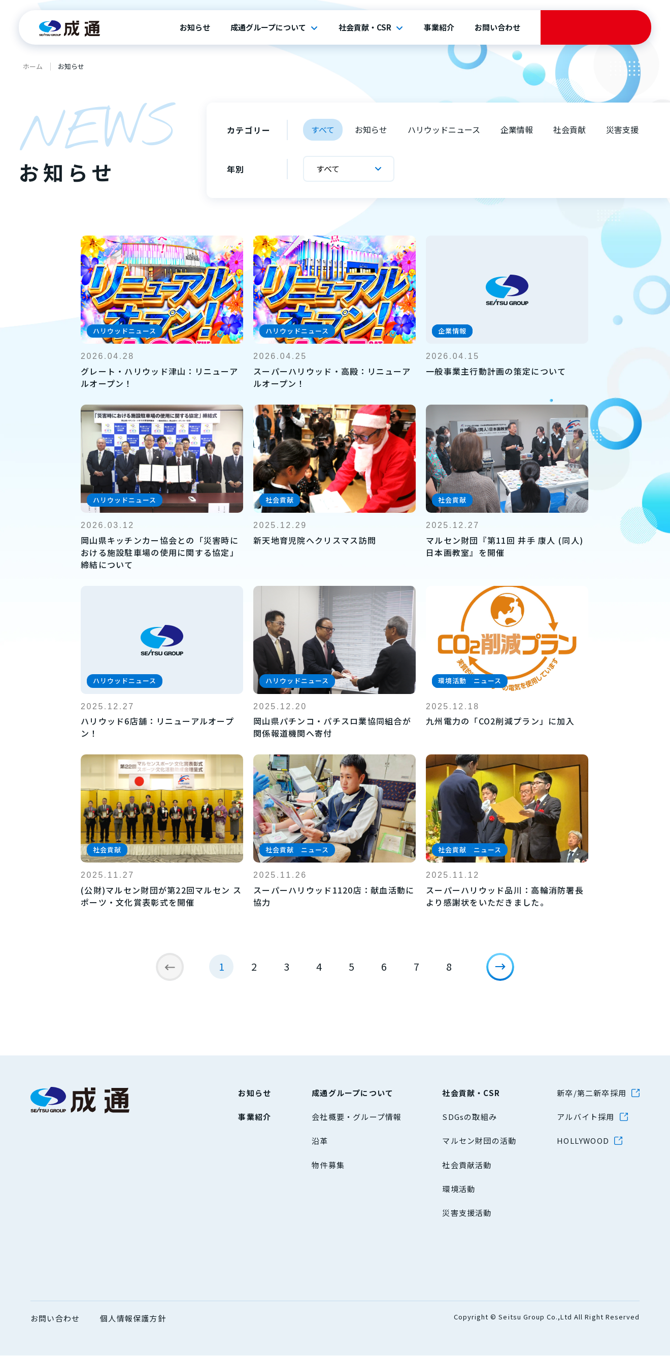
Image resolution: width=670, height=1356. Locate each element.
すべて (322, 129)
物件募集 (328, 1165)
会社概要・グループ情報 (356, 1117)
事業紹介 (439, 27)
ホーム (33, 66)
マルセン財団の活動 (479, 1141)
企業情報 (516, 129)
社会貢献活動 (466, 1165)
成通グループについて (268, 27)
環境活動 (458, 1189)
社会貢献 (569, 129)
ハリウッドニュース (444, 129)
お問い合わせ (497, 27)
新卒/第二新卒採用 (591, 1093)
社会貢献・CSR (365, 27)
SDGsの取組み (469, 1117)
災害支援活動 (466, 1213)
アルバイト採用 (585, 1117)
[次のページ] (505, 972)
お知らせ (195, 27)
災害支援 (622, 129)
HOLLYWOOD (583, 1141)
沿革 (320, 1141)
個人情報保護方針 (133, 1318)
